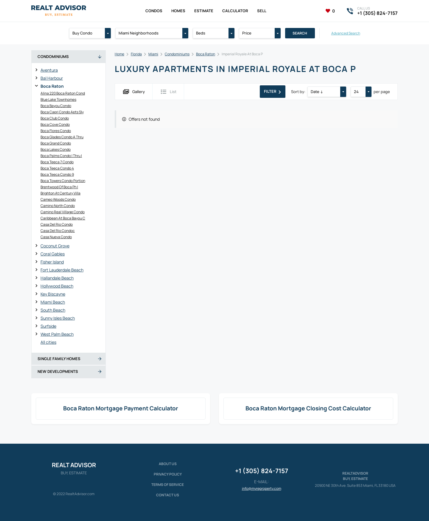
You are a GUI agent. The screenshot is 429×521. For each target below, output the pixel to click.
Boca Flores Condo (56, 130)
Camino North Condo (58, 205)
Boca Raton (52, 86)
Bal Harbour (52, 78)
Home (119, 54)
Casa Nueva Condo (56, 236)
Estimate (203, 10)
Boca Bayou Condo (56, 105)
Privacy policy (168, 474)
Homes (178, 10)
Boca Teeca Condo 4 (57, 168)
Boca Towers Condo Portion (63, 180)
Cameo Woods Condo (58, 199)
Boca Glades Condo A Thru (62, 136)
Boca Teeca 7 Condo (57, 161)
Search (300, 33)
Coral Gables (53, 254)
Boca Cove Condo (55, 124)
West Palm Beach (57, 334)
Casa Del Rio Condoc (58, 230)
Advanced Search (345, 33)
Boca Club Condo (55, 118)
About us (168, 463)
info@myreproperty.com (261, 488)
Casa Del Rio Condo (57, 224)
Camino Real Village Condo (63, 211)
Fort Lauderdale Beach (62, 270)
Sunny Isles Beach (58, 318)
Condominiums (177, 54)
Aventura (49, 70)
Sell (261, 10)
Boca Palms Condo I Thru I (61, 155)
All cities (48, 342)
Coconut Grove (55, 246)
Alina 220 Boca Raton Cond (63, 93)
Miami (153, 54)
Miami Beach (53, 302)
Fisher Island (52, 262)
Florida (136, 54)
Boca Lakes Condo (56, 149)
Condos (153, 10)
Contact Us (167, 495)
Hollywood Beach (57, 286)
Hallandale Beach (57, 278)
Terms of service (167, 484)
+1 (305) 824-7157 (261, 471)
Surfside (48, 326)
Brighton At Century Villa (60, 193)
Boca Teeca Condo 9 (57, 174)
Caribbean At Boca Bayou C (63, 218)
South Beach (53, 310)
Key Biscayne (53, 294)
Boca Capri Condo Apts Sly (62, 111)
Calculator (235, 10)
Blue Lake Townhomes (58, 99)
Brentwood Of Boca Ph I (59, 186)
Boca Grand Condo (56, 143)
